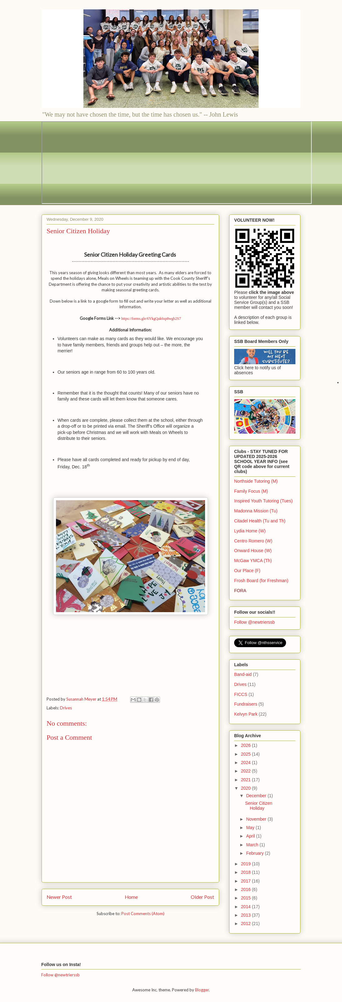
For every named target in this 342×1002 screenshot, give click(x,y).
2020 (246, 788)
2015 (246, 897)
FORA (240, 590)
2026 (246, 745)
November (256, 819)
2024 (246, 762)
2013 (246, 915)
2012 (246, 923)
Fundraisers (245, 704)
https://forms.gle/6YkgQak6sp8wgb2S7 (151, 318)
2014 (246, 906)
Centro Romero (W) (253, 540)
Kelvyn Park (246, 714)
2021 (246, 779)
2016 (246, 889)
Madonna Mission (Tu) (256, 510)
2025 (246, 754)
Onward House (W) (253, 550)
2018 (246, 872)
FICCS (240, 694)
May (250, 827)
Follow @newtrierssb (254, 622)
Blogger (202, 989)
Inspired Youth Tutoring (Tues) (263, 500)
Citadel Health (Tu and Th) (259, 520)
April (251, 835)
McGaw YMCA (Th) (253, 560)
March (252, 844)
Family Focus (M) (251, 491)
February (255, 853)
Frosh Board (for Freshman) (261, 580)
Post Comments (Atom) (142, 913)
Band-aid (243, 674)
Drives (66, 707)
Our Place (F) (247, 570)
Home (131, 897)
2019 (246, 863)
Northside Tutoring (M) (256, 481)
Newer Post (59, 897)
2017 (246, 881)
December (256, 795)
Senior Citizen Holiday (258, 806)
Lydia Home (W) (250, 530)
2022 (246, 770)
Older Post (202, 897)
